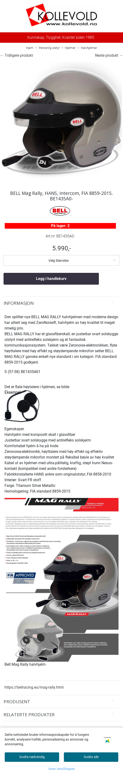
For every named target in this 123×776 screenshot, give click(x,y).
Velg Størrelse (58, 260)
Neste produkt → (109, 55)
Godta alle (91, 757)
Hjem (29, 48)
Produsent (17, 701)
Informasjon (19, 303)
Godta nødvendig (32, 757)
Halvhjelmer (87, 48)
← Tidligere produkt (16, 55)
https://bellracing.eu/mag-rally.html (34, 687)
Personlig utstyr (48, 48)
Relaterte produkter (29, 714)
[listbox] (61, 260)
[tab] (61, 303)
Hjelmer (68, 48)
